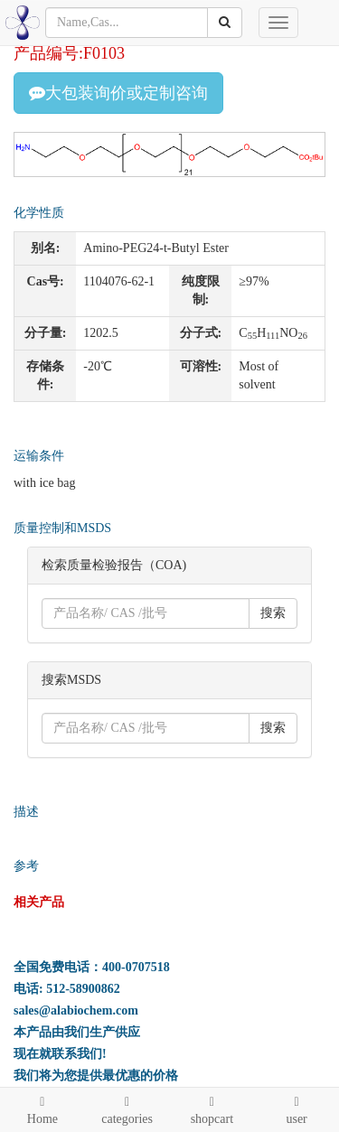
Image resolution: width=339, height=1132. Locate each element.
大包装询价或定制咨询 (118, 93)
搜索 (273, 613)
